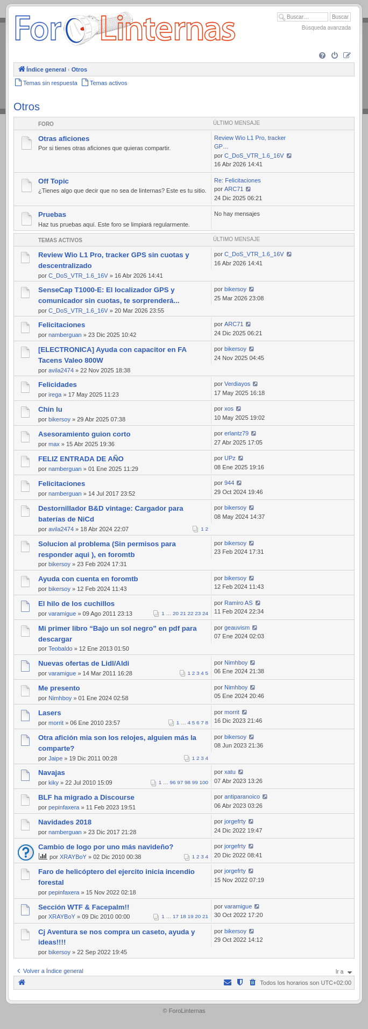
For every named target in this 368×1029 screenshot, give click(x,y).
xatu (230, 772)
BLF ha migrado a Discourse (86, 797)
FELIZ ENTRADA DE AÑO (81, 459)
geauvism (237, 627)
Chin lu (50, 409)
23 (198, 613)
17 (176, 916)
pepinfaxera (64, 807)
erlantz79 (236, 433)
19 (191, 916)
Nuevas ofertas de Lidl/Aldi (83, 663)
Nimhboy (235, 662)
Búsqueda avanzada (326, 28)
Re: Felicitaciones (237, 180)
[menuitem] (322, 56)
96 (173, 782)
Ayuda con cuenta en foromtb (88, 579)
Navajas (51, 773)
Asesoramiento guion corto (84, 434)
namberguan (65, 335)
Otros (26, 106)
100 (204, 782)
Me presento (59, 688)
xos (228, 408)
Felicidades (57, 384)
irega (54, 394)
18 (183, 916)
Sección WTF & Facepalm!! (83, 907)
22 (191, 613)
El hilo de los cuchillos (76, 604)
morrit (55, 723)
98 (187, 782)
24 (205, 613)
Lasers (49, 713)
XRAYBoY (73, 857)
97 (180, 782)
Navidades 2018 (64, 822)
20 (176, 613)
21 (183, 613)
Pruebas (52, 214)
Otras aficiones (63, 139)
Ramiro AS (238, 603)
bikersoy (235, 289)
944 (229, 483)
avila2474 (61, 370)
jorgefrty (235, 821)
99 (195, 782)
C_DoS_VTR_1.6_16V (254, 155)
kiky (53, 782)
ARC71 (233, 189)
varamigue (62, 613)
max (54, 444)
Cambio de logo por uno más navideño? (105, 847)
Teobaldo (60, 648)
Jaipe (55, 758)
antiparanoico (242, 796)
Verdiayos (237, 383)
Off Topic (53, 181)
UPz (230, 458)
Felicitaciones (61, 325)
